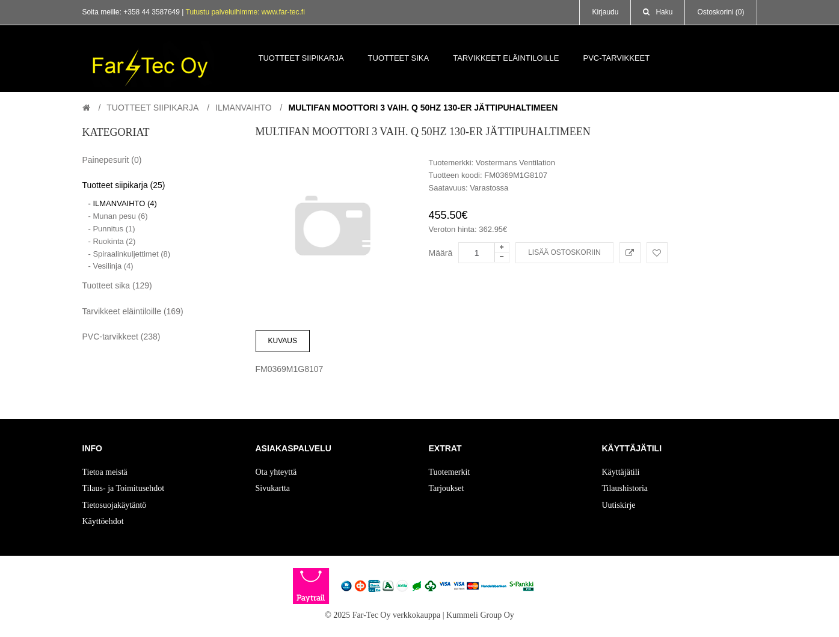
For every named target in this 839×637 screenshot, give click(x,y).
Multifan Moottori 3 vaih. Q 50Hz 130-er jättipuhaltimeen (423, 107)
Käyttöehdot (103, 521)
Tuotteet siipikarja (152, 107)
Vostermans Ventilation (515, 162)
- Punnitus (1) (111, 228)
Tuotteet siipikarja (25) (123, 185)
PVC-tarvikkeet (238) (121, 336)
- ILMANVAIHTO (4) (122, 203)
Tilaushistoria (625, 488)
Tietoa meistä (105, 472)
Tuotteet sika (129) (117, 285)
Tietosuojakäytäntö (114, 505)
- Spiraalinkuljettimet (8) (129, 253)
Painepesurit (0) (112, 160)
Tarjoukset (446, 488)
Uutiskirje (619, 505)
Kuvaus (282, 341)
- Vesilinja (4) (111, 265)
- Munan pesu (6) (118, 216)
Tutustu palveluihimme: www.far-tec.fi (245, 12)
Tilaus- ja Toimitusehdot (123, 488)
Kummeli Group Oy (480, 615)
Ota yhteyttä (276, 472)
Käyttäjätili (621, 472)
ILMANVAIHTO (243, 107)
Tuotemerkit (449, 472)
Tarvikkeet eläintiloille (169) (132, 311)
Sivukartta (273, 488)
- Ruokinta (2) (112, 241)
